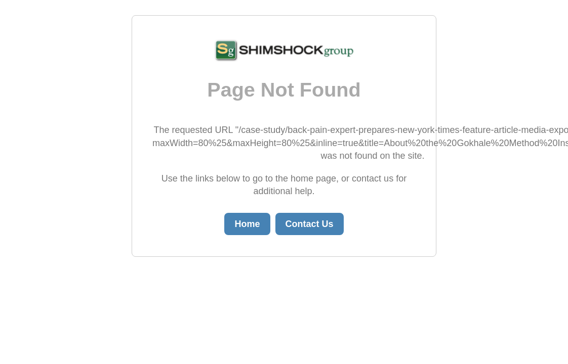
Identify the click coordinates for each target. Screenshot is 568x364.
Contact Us (310, 224)
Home (247, 224)
